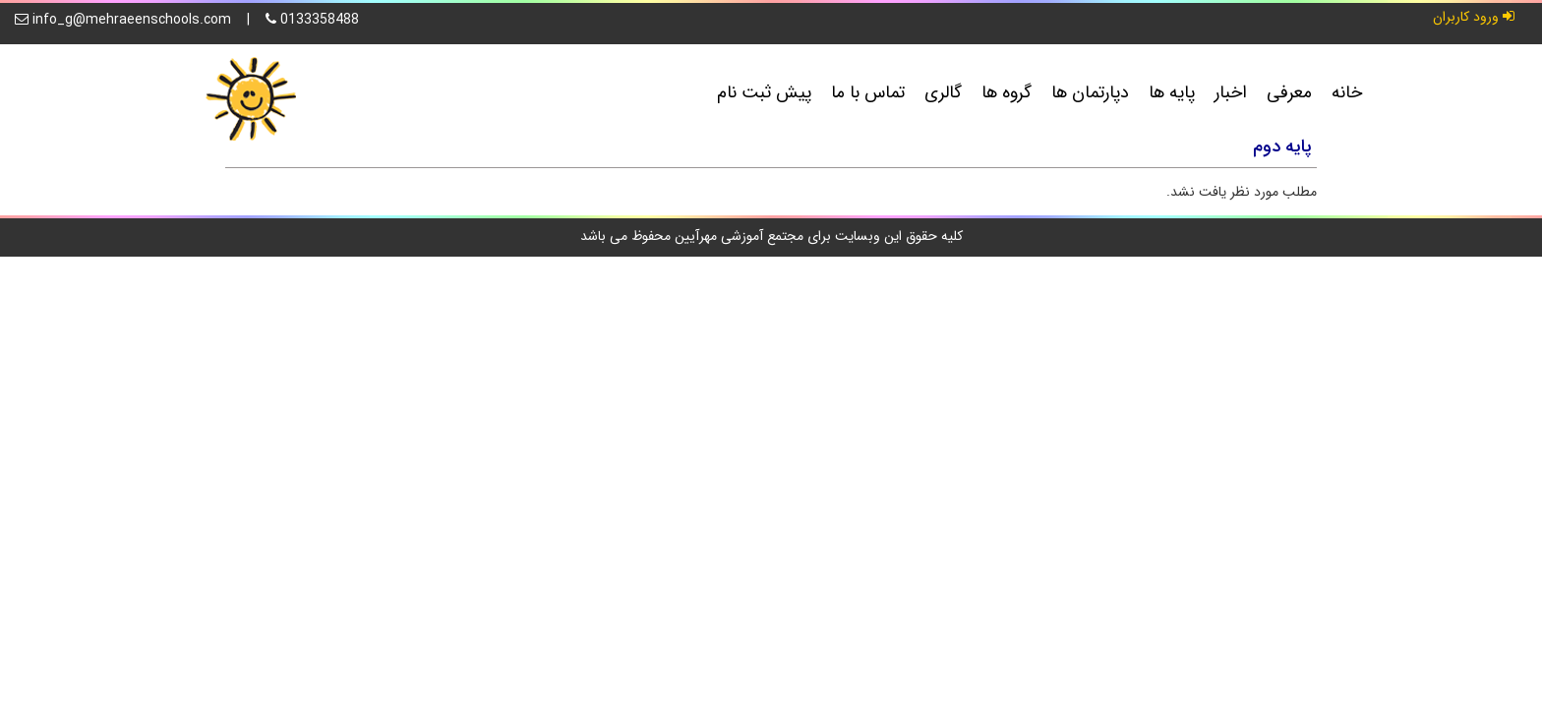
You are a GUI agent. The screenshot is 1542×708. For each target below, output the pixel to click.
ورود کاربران (1473, 17)
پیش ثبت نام (764, 92)
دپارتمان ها (1090, 92)
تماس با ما (868, 92)
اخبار (1231, 92)
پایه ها (1172, 92)
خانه (1347, 92)
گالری (943, 92)
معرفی (1289, 92)
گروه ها (1006, 92)
